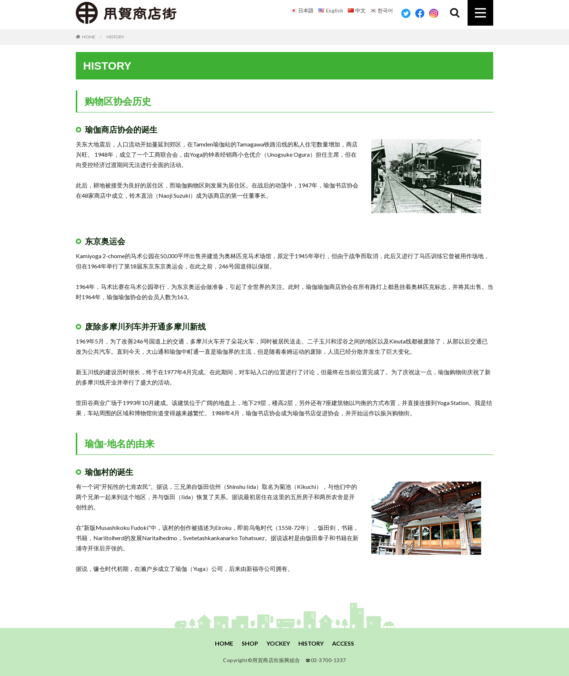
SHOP (250, 643)
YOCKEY (278, 643)
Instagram (433, 13)
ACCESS (343, 643)
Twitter (405, 13)
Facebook (419, 13)
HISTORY (115, 37)
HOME (89, 36)
